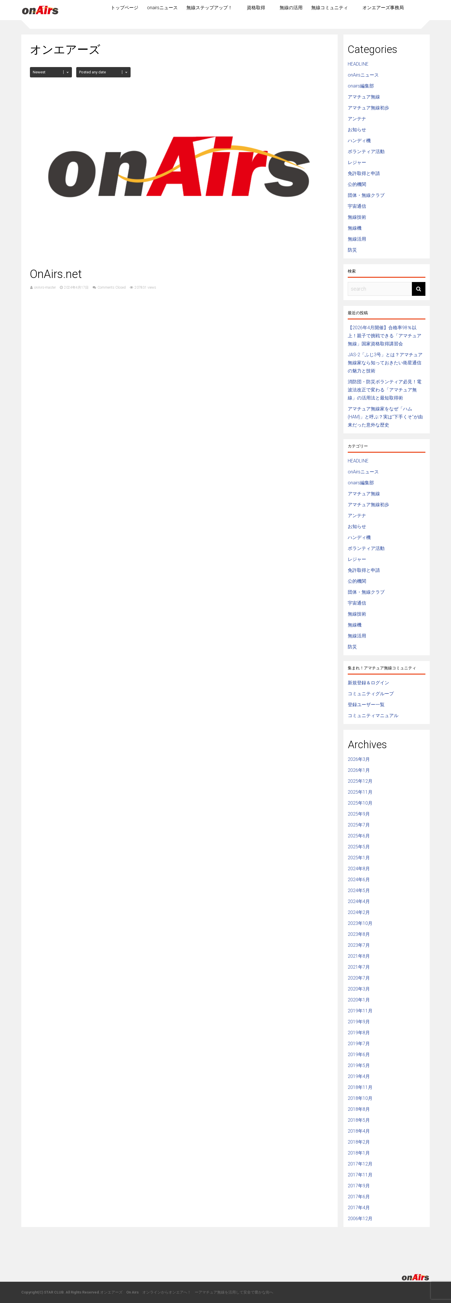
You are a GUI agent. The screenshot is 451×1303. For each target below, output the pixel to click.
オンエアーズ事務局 (383, 7)
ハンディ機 (359, 140)
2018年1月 (359, 1153)
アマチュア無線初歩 (368, 108)
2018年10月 (360, 1098)
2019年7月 (359, 1043)
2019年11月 (360, 1011)
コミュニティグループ (371, 693)
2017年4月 (359, 1207)
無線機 (355, 228)
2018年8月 (359, 1109)
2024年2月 (359, 912)
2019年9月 (359, 1021)
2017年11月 (360, 1175)
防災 (352, 250)
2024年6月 (359, 879)
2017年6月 (359, 1196)
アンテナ (357, 118)
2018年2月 (359, 1142)
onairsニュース (162, 7)
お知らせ (357, 129)
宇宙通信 (357, 206)
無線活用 (357, 239)
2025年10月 (360, 803)
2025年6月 (359, 836)
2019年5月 (359, 1065)
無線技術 (357, 217)
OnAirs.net (56, 274)
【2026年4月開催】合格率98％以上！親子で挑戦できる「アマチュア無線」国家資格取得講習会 (384, 335)
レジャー (357, 162)
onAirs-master (45, 287)
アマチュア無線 (364, 97)
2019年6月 (359, 1054)
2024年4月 (359, 901)
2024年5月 (359, 890)
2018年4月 (359, 1131)
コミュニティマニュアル (373, 715)
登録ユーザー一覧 (366, 704)
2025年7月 (359, 825)
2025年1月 (359, 857)
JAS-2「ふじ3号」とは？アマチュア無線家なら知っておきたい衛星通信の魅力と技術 (385, 363)
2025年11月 (360, 792)
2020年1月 (359, 1000)
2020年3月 (359, 989)
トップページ (124, 7)
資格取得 (256, 7)
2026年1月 (359, 770)
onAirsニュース (363, 75)
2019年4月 (359, 1076)
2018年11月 (360, 1087)
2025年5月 (359, 846)
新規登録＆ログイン (368, 682)
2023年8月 (359, 934)
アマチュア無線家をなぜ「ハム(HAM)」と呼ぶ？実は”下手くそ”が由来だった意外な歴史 (385, 417)
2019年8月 (359, 1032)
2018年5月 (359, 1120)
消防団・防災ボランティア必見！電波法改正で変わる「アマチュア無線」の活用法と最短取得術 (384, 390)
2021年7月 (359, 967)
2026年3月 (359, 759)
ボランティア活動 (366, 151)
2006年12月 (360, 1218)
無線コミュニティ (329, 7)
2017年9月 (359, 1185)
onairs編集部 (361, 86)
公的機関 (357, 184)
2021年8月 (359, 956)
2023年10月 (360, 923)
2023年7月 (359, 945)
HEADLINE (358, 64)
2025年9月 (359, 814)
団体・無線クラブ (366, 195)
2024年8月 (359, 868)
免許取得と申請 (364, 173)
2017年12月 (360, 1164)
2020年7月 (359, 978)
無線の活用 (291, 7)
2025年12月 (360, 781)
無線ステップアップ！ (209, 7)
